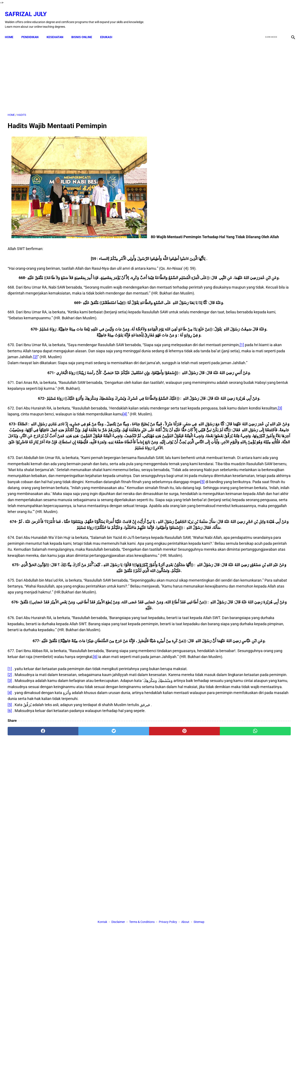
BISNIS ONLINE (84, 30)
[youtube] (279, 15)
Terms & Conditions (142, 909)
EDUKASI (109, 30)
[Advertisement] (104, 71)
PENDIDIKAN (32, 30)
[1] (51, 371)
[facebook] (260, 15)
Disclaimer (118, 909)
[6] (181, 778)
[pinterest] (128, 871)
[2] (24, 382)
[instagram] (289, 15)
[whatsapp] (176, 871)
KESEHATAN (57, 30)
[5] (189, 555)
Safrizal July (28, 9)
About (185, 909)
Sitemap (199, 909)
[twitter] (269, 15)
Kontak (102, 909)
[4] (19, 464)
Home (12, 30)
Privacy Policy (168, 909)
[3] (87, 458)
